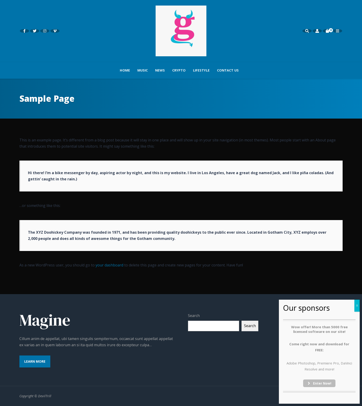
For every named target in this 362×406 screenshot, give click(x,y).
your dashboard (109, 265)
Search (194, 315)
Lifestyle (201, 70)
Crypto (179, 70)
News (160, 70)
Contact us (228, 70)
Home (125, 70)
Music (142, 70)
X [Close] (357, 305)
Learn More (34, 361)
